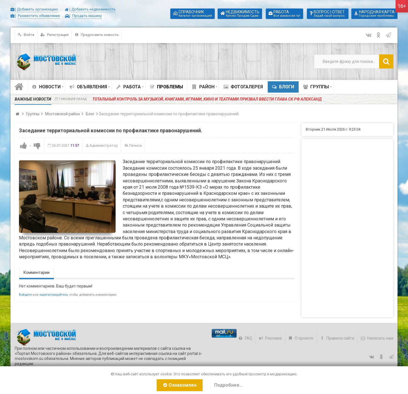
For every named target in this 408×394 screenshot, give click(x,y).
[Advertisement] (347, 228)
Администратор (104, 145)
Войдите (25, 295)
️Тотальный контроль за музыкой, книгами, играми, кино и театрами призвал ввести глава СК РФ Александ (207, 99)
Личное (135, 145)
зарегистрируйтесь (53, 295)
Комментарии (37, 272)
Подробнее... (228, 385)
